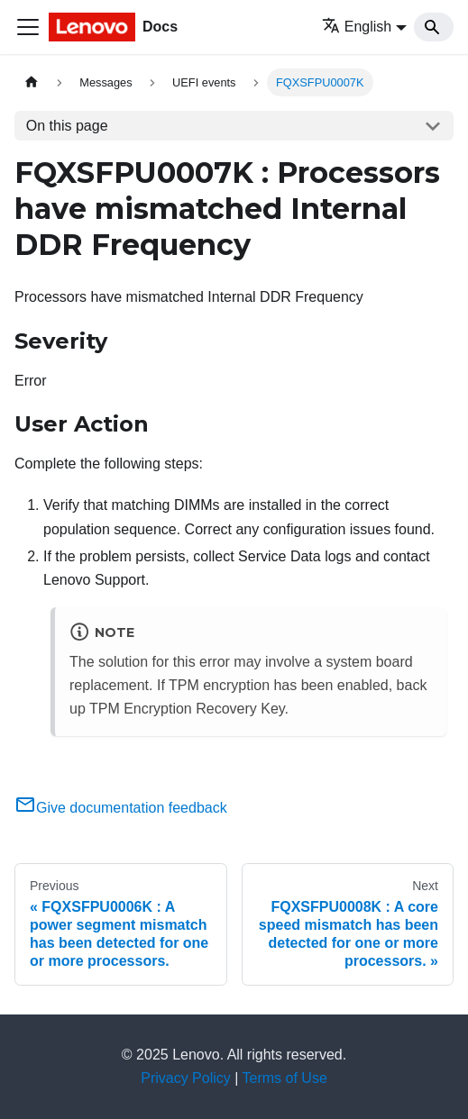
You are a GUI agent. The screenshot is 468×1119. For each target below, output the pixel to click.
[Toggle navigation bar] (27, 27)
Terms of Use (285, 1078)
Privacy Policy (186, 1078)
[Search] (434, 27)
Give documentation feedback (120, 807)
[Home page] (31, 82)
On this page (67, 125)
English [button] (356, 26)
